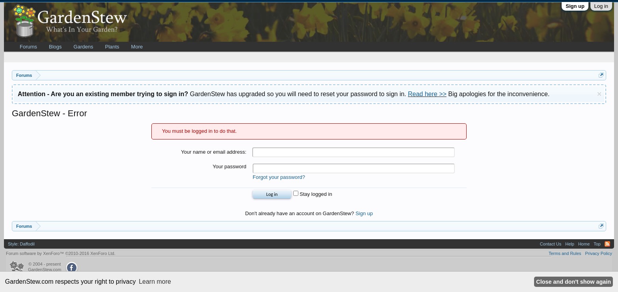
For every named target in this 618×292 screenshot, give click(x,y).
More (137, 47)
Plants (112, 47)
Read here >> (427, 94)
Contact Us (550, 244)
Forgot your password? (279, 177)
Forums (28, 47)
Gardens (83, 47)
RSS (607, 244)
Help (569, 244)
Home (584, 244)
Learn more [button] (155, 281)
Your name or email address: (213, 152)
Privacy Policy (598, 253)
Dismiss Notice (599, 94)
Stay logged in (312, 194)
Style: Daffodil (21, 244)
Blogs (55, 47)
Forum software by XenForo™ (60, 253)
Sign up (575, 6)
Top (597, 244)
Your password (229, 166)
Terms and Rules (565, 253)
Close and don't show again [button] (573, 282)
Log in (601, 6)
